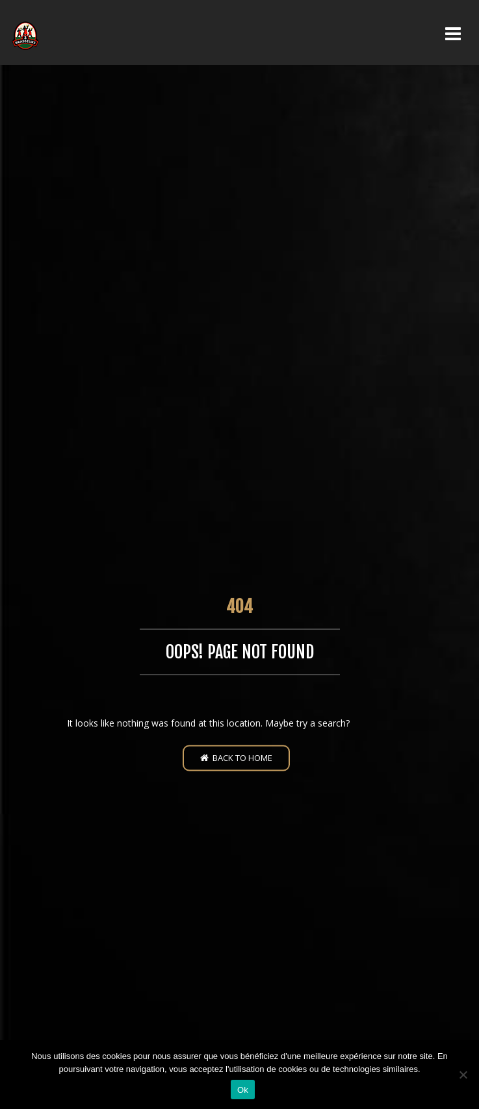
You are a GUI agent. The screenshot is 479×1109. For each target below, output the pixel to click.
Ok (242, 1090)
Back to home (236, 757)
